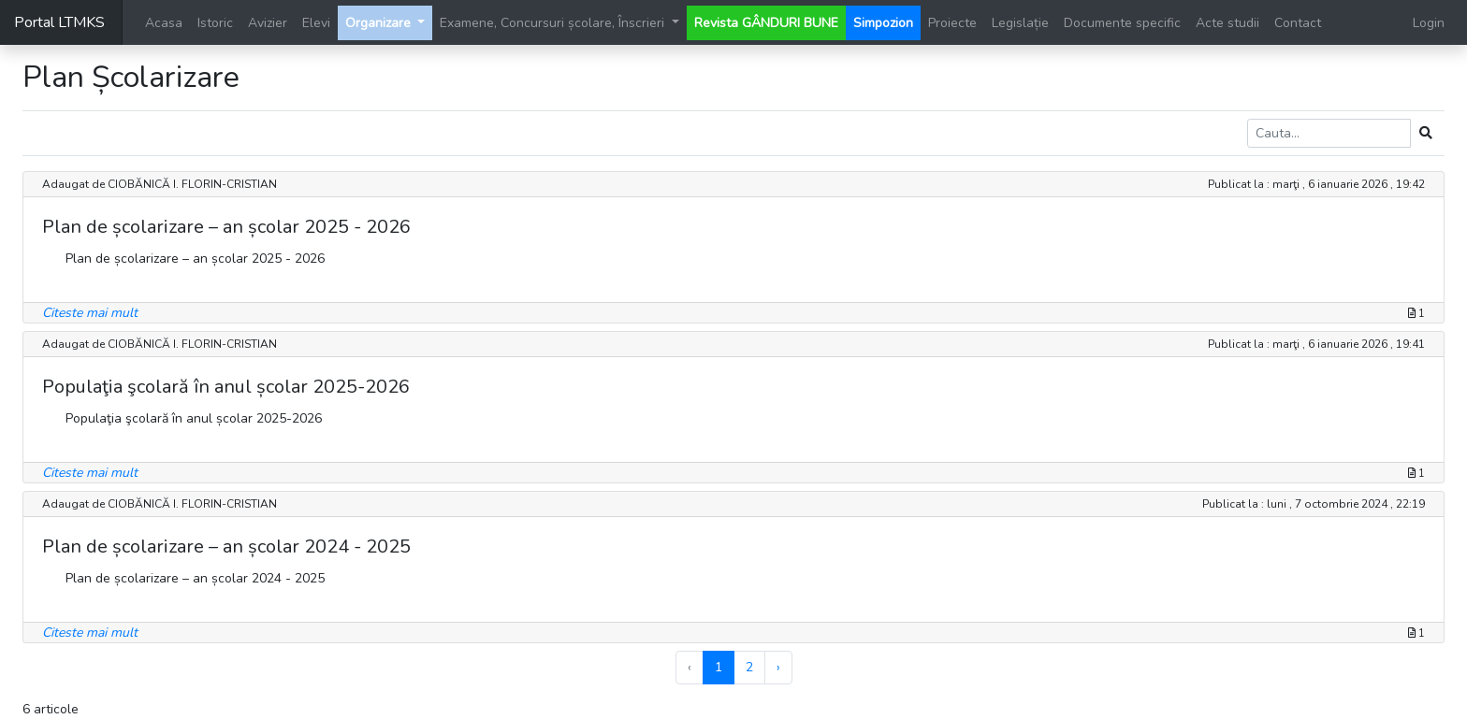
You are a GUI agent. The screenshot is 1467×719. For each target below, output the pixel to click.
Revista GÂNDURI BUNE (766, 23)
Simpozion (883, 23)
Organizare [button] (379, 23)
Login (1429, 23)
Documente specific (1122, 23)
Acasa (163, 23)
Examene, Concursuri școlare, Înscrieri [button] (554, 23)
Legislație (1020, 23)
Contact (1297, 23)
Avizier (267, 23)
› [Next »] (778, 667)
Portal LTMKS (59, 22)
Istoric (215, 23)
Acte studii (1227, 23)
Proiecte (952, 23)
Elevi (316, 23)
